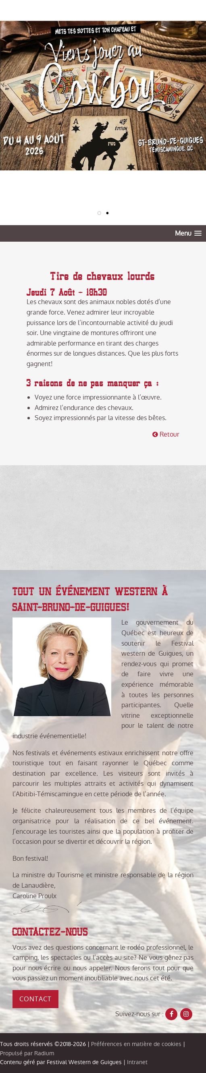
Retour (165, 434)
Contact (35, 999)
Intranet (137, 1062)
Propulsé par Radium (27, 1053)
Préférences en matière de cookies (136, 1044)
